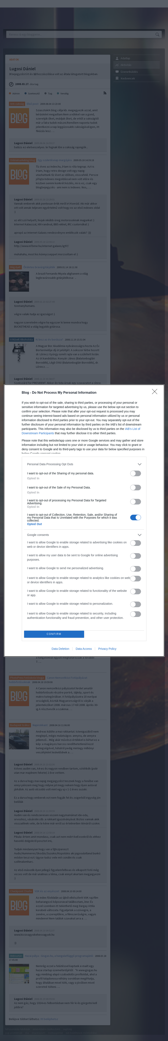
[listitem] (84, 464)
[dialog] (84, 520)
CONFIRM (54, 634)
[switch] (135, 473)
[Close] (156, 393)
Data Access (84, 648)
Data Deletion (60, 648)
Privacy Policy (107, 648)
